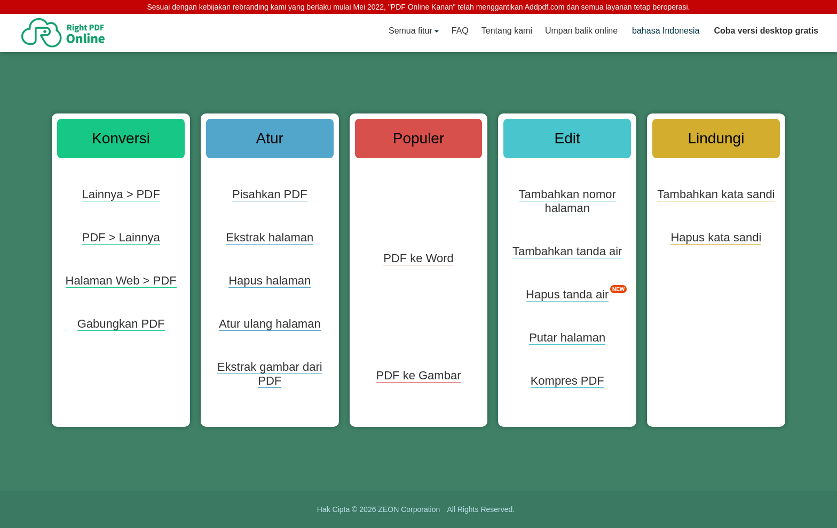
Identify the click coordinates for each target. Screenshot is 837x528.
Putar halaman (567, 337)
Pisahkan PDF (269, 194)
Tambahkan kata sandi (716, 194)
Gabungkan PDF (121, 323)
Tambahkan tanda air (567, 251)
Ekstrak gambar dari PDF (269, 373)
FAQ (460, 30)
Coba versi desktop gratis (766, 30)
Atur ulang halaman (270, 323)
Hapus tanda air (567, 294)
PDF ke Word (418, 258)
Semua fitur (410, 30)
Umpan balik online (581, 30)
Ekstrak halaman (269, 237)
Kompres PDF (567, 380)
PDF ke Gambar (418, 375)
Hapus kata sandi (715, 237)
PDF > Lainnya (121, 237)
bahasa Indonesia (665, 30)
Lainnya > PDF (121, 194)
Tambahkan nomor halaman (567, 201)
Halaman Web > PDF (121, 280)
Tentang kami (506, 30)
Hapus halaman (269, 280)
